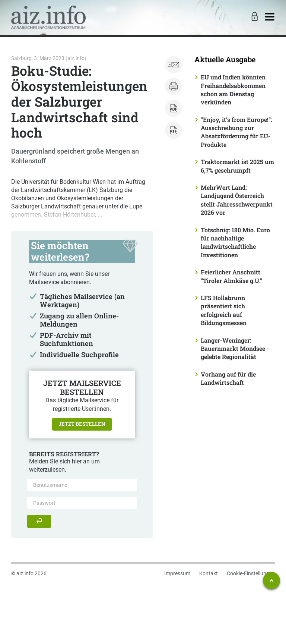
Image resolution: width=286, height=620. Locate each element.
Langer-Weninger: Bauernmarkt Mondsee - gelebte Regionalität (235, 348)
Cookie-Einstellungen (251, 573)
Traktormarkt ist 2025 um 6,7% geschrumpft (237, 166)
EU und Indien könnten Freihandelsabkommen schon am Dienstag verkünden (233, 89)
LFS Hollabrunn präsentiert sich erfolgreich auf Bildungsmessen (224, 310)
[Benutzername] (82, 485)
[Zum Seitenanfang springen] (271, 580)
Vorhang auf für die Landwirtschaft (228, 378)
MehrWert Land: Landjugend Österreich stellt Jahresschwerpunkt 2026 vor (237, 199)
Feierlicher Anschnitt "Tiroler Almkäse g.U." (231, 276)
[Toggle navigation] (269, 17)
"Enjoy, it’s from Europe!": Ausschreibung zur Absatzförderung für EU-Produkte (236, 132)
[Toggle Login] (253, 17)
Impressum (177, 573)
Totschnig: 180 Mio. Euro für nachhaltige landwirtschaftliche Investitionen (235, 242)
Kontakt (208, 573)
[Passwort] (82, 503)
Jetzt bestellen (81, 424)
